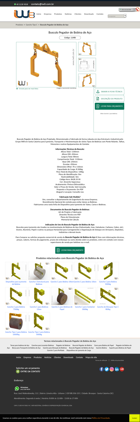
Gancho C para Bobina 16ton (85, 281)
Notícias (68, 14)
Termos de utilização (101, 360)
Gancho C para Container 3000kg (85, 308)
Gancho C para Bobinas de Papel (62, 308)
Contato (100, 14)
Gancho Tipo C (31, 25)
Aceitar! (134, 418)
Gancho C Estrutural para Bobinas (39, 282)
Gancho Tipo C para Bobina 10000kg (16, 333)
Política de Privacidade (101, 418)
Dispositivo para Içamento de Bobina (16, 282)
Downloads (89, 14)
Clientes (77, 14)
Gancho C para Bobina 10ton (62, 281)
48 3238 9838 (21, 4)
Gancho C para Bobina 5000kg (108, 282)
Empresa (47, 14)
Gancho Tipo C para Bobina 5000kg (39, 333)
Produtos (58, 14)
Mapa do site (91, 357)
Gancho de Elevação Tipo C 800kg (108, 308)
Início (39, 14)
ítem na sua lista (126, 9)
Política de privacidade (117, 360)
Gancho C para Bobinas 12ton (39, 308)
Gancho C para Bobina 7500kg (16, 308)
